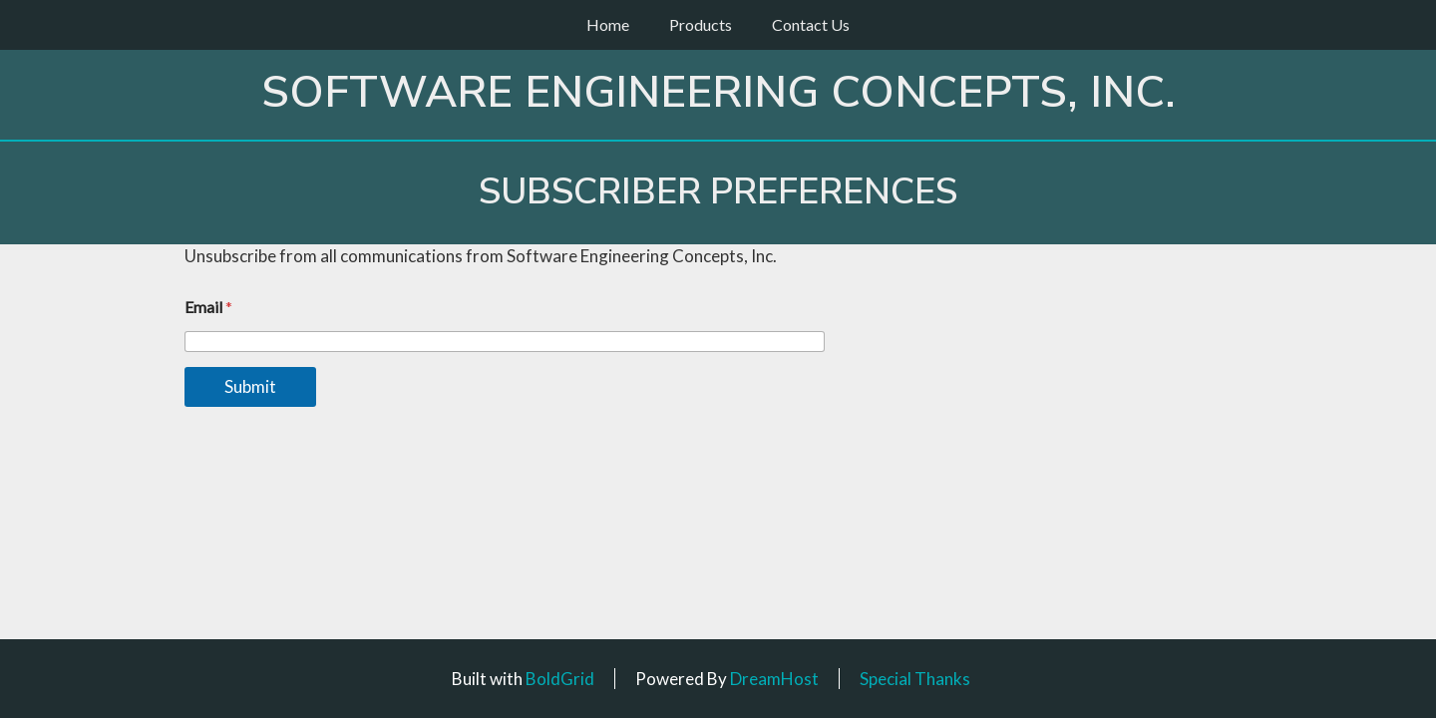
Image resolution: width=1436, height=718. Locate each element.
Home (607, 24)
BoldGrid (560, 678)
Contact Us (811, 24)
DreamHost (774, 678)
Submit (250, 386)
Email (208, 306)
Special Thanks (915, 678)
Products (700, 24)
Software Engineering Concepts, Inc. (718, 93)
